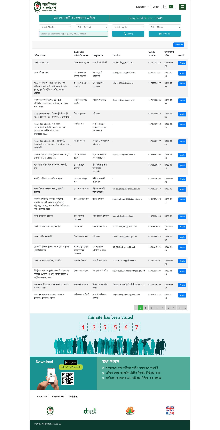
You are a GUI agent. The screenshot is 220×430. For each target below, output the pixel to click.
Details (182, 63)
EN (171, 6)
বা (165, 6)
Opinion (73, 396)
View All (164, 33)
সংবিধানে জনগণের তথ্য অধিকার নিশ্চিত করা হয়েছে (133, 378)
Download (179, 44)
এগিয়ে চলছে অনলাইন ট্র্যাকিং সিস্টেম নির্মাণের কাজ (133, 373)
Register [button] (141, 7)
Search (128, 33)
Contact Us (58, 396)
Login (156, 7)
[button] (182, 7)
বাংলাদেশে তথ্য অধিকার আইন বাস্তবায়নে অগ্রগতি (132, 368)
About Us (42, 396)
